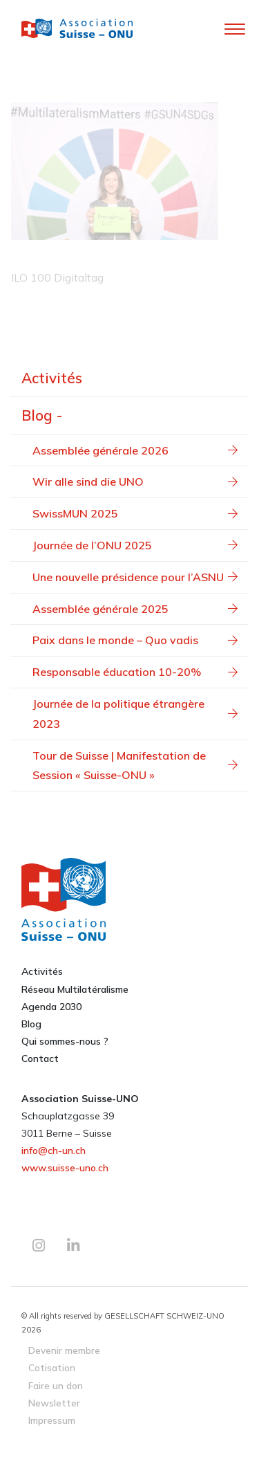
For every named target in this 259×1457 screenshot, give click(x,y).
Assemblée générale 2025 (135, 609)
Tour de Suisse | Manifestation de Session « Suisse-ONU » (135, 765)
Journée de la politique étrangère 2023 (135, 714)
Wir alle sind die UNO (135, 481)
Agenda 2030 (51, 1006)
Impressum (51, 1420)
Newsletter (54, 1403)
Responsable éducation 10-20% (135, 672)
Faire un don (55, 1385)
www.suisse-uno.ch (64, 1168)
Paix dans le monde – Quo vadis (135, 640)
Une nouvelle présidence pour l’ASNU (135, 577)
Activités (51, 378)
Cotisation (51, 1367)
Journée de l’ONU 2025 (135, 545)
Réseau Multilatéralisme (74, 989)
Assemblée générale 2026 (135, 450)
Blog (31, 1024)
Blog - (41, 415)
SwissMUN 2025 (135, 513)
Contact (40, 1058)
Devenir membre (64, 1350)
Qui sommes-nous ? (64, 1041)
